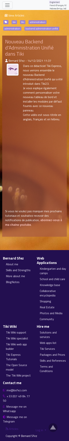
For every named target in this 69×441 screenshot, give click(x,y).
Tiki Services (47, 348)
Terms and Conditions (46, 368)
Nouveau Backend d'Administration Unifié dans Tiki (29, 48)
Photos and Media (51, 313)
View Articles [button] (14, 15)
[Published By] (6, 60)
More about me (15, 276)
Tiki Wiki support (16, 332)
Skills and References (53, 360)
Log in (40, 430)
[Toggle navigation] (7, 5)
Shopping (45, 301)
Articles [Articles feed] (12, 429)
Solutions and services (48, 334)
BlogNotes (13, 282)
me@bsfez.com (17, 390)
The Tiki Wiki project (18, 375)
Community (47, 319)
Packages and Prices (52, 354)
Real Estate (47, 307)
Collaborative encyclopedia (48, 293)
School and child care (52, 279)
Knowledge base (50, 285)
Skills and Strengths (18, 270)
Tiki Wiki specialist (17, 338)
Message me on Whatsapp (14, 408)
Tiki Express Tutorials (13, 356)
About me (12, 264)
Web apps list (48, 343)
